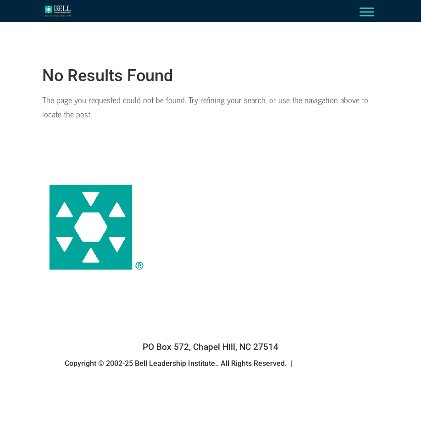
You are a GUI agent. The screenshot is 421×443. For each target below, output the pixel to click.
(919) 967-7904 (210, 333)
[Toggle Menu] (367, 11)
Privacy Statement (326, 363)
